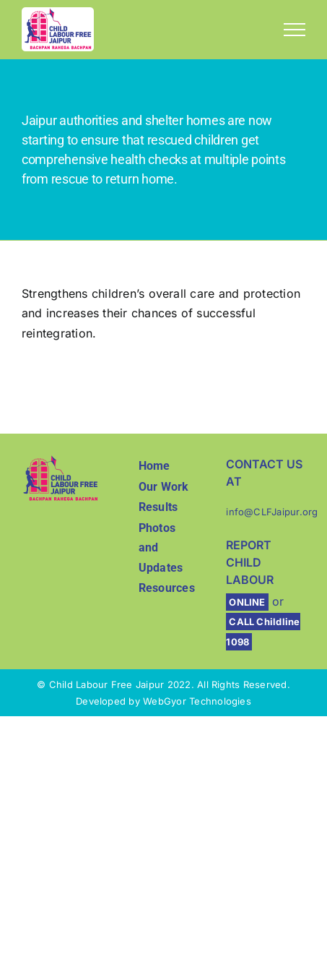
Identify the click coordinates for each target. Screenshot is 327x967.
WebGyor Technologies (197, 701)
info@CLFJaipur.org (272, 511)
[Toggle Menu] (294, 29)
